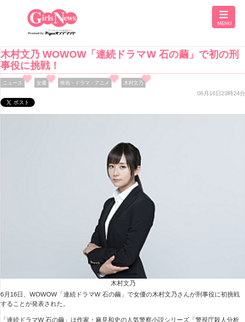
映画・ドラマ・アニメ (84, 82)
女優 (41, 82)
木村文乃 (133, 82)
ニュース (12, 82)
